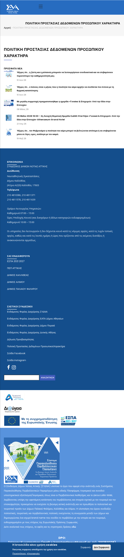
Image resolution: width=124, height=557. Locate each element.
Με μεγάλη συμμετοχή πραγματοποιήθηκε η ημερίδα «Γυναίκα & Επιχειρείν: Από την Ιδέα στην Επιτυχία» (63, 103)
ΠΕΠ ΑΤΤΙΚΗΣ (14, 268)
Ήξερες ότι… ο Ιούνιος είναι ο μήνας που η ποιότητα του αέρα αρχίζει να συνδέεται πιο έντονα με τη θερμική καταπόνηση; (65, 88)
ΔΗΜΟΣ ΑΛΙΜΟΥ (16, 282)
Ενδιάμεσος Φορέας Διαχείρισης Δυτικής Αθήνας (31, 332)
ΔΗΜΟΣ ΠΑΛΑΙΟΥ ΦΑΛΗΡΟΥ (22, 289)
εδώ (74, 526)
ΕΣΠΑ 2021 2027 (16, 261)
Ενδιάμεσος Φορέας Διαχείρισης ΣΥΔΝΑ (27, 311)
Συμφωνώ (86, 547)
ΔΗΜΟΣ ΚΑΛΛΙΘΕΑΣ (18, 275)
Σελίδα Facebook (16, 353)
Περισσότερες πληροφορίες (26, 554)
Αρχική (7, 27)
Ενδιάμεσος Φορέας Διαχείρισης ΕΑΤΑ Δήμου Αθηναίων (35, 318)
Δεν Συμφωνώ (101, 548)
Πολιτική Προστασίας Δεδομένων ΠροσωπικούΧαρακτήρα (36, 346)
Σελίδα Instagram (16, 360)
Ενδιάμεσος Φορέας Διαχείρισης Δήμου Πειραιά (31, 325)
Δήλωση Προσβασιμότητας (20, 339)
